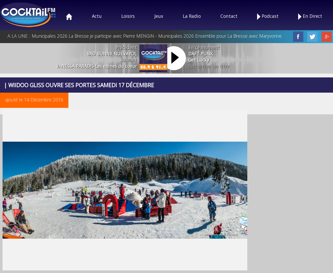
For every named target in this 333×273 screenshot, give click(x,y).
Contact (228, 16)
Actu (97, 16)
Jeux (158, 16)
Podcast (268, 16)
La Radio (192, 16)
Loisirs (128, 16)
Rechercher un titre (208, 66)
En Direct (310, 16)
